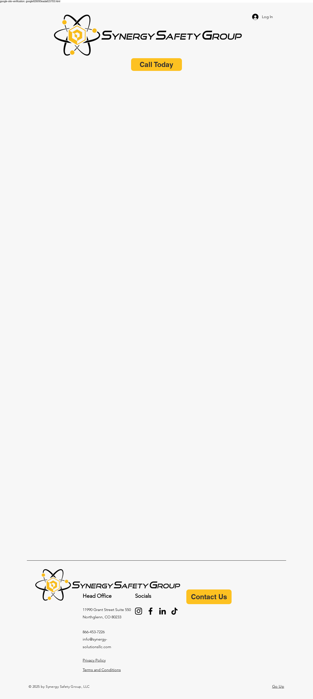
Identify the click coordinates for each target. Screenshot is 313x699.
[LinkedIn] (162, 611)
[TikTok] (174, 611)
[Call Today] (156, 64)
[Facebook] (150, 611)
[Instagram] (138, 611)
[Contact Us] (209, 596)
